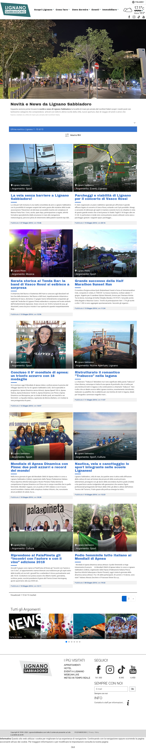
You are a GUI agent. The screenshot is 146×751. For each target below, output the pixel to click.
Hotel (67, 668)
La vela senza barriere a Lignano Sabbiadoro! (40, 197)
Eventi (96, 10)
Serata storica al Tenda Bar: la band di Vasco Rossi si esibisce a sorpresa (40, 284)
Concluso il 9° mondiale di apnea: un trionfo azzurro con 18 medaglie (39, 376)
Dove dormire (80, 10)
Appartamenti (72, 665)
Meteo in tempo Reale (77, 678)
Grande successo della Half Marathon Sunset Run (99, 282)
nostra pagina (101, 742)
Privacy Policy (94, 732)
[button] (66, 642)
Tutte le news (15, 637)
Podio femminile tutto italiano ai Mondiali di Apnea (103, 557)
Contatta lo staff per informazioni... (109, 702)
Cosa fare (62, 10)
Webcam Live (71, 674)
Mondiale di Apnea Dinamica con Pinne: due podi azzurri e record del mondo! (39, 467)
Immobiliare (109, 10)
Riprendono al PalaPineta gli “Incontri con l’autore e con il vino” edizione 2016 (36, 559)
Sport (78, 637)
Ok (132, 689)
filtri (73, 135)
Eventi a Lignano (74, 671)
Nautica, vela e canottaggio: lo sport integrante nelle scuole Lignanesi (102, 467)
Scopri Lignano (43, 10)
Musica (46, 637)
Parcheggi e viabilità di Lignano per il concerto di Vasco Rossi (103, 197)
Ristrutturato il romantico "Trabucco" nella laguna (97, 374)
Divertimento (113, 637)
